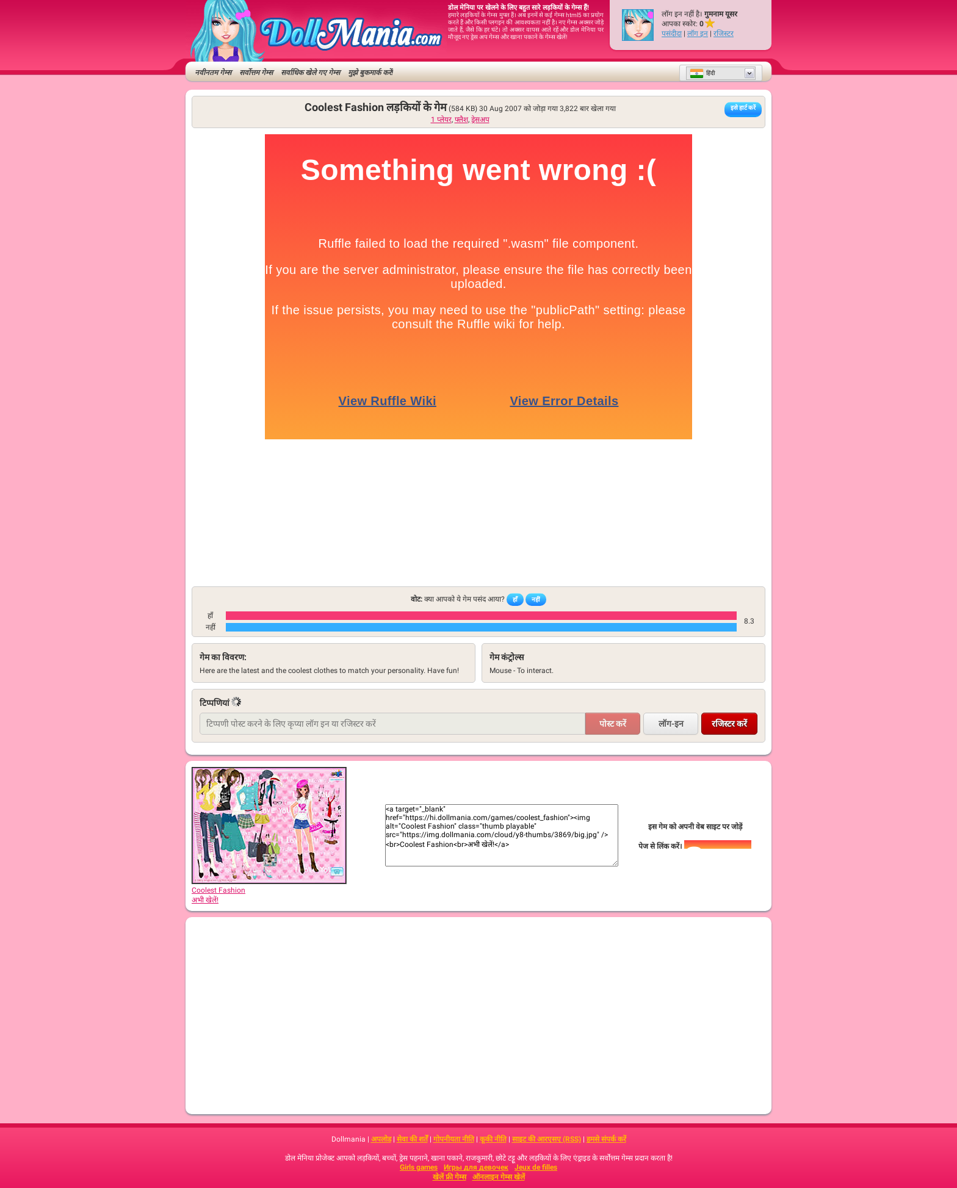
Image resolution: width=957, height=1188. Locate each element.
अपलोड (381, 1139)
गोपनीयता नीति (453, 1139)
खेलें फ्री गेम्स (449, 1177)
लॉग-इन (671, 724)
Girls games (419, 1167)
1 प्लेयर (441, 119)
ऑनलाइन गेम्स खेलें (498, 1177)
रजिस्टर (723, 33)
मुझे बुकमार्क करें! (370, 72)
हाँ (515, 599)
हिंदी (702, 73)
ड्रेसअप (480, 119)
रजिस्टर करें (729, 724)
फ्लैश (461, 119)
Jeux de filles (536, 1167)
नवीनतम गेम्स (213, 72)
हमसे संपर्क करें (606, 1139)
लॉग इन (697, 33)
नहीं (536, 599)
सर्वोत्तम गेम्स (256, 72)
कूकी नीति (493, 1139)
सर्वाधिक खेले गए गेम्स (310, 72)
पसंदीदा (672, 33)
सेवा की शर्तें (412, 1139)
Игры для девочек (476, 1167)
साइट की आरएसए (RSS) (546, 1139)
